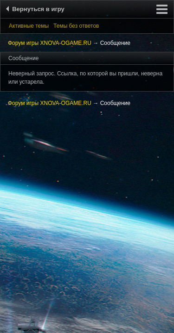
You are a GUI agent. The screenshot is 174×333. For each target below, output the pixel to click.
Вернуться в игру (36, 9)
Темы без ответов (76, 26)
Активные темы (29, 26)
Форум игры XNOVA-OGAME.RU (49, 43)
